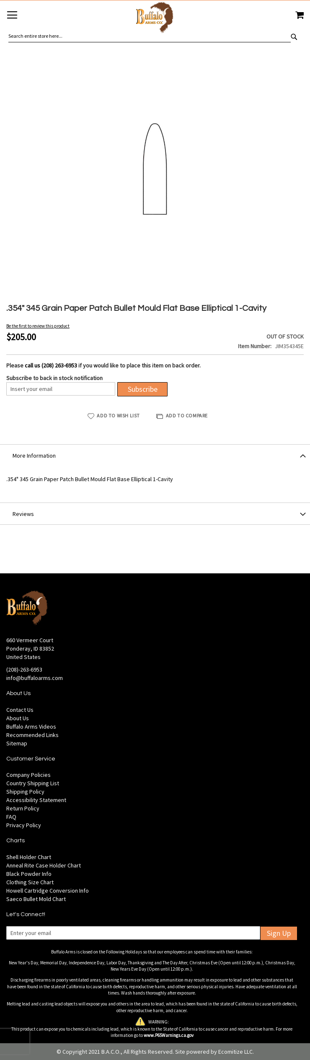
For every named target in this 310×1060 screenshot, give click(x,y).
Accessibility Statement (36, 800)
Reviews (23, 514)
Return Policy (22, 808)
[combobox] (149, 36)
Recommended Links (32, 735)
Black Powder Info (29, 874)
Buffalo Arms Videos (31, 726)
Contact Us (20, 710)
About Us (17, 718)
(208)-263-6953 (24, 669)
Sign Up (279, 933)
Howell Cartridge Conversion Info (47, 890)
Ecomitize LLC (235, 1051)
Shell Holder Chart (28, 857)
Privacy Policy (23, 825)
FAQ (11, 816)
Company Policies (28, 775)
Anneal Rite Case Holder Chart (43, 865)
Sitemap (16, 743)
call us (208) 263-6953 (51, 365)
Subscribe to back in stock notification (54, 378)
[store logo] (155, 19)
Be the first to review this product (38, 326)
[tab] (155, 455)
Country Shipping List (32, 783)
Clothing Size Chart (30, 882)
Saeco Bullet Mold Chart (36, 899)
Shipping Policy (25, 791)
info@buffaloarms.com (34, 678)
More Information (34, 455)
